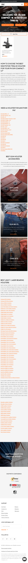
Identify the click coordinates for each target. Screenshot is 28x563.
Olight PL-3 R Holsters (6, 329)
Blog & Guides (4, 513)
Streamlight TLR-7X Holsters (7, 357)
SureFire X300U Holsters (6, 366)
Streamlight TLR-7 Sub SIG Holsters (9, 353)
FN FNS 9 (3, 141)
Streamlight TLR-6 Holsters (7, 336)
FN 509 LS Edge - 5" (5, 121)
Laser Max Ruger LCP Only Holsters (9, 306)
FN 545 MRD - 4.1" (5, 128)
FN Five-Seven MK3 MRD (7, 134)
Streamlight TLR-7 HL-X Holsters (8, 359)
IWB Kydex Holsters (5, 415)
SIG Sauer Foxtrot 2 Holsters (7, 334)
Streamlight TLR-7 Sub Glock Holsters (9, 349)
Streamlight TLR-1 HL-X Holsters (8, 344)
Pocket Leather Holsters (6, 428)
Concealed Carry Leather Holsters (8, 417)
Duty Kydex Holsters (5, 432)
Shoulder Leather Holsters (7, 402)
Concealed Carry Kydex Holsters (8, 419)
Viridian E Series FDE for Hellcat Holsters (10, 377)
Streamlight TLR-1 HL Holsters (8, 342)
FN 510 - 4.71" (4, 126)
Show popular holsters (6, 548)
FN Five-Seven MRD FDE (6, 149)
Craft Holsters (6, 11)
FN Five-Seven (4, 131)
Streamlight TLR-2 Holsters (7, 345)
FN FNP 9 (3, 137)
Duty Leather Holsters (6, 430)
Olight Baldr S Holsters (6, 317)
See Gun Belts (13, 234)
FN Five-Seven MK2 (5, 133)
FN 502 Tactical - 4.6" (6, 115)
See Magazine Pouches (13, 199)
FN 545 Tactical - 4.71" (6, 129)
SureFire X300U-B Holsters (7, 370)
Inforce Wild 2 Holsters (6, 304)
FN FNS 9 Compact (5, 142)
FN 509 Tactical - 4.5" (6, 125)
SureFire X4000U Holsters (7, 372)
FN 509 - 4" (3, 117)
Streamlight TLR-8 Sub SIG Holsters (9, 338)
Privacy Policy (4, 515)
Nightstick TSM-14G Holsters (8, 310)
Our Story (3, 506)
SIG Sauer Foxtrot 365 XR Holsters (9, 331)
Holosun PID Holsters (6, 299)
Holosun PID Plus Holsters (7, 301)
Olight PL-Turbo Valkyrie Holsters (8, 327)
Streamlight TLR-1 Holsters (7, 360)
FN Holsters (18, 11)
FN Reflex (3, 150)
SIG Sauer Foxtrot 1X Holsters (7, 332)
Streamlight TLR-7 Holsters (7, 362)
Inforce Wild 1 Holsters (6, 303)
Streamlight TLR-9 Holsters (7, 364)
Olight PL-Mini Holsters (6, 323)
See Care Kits (13, 268)
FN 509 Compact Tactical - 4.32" (8, 118)
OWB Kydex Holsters (6, 407)
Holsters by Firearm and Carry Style (9, 551)
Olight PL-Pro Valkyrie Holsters (8, 325)
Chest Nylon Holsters (6, 411)
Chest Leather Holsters (6, 409)
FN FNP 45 (3, 136)
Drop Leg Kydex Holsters (6, 420)
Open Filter (14, 34)
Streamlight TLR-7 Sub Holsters (8, 347)
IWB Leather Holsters (6, 413)
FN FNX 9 (3, 147)
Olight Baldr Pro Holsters (6, 314)
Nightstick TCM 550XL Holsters (8, 308)
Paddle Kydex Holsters (6, 424)
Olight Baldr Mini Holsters (7, 312)
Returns (16, 506)
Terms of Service (5, 517)
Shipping (17, 509)
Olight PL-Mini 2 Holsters (6, 321)
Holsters (12, 11)
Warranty (17, 511)
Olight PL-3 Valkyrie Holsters (7, 319)
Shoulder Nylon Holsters (6, 404)
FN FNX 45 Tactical (5, 145)
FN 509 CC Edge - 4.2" (6, 120)
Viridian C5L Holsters (6, 375)
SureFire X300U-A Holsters (7, 368)
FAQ (2, 511)
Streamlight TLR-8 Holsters (7, 340)
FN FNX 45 (3, 144)
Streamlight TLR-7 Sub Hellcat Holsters (10, 351)
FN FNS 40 (3, 139)
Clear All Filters (14, 27)
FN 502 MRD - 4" (5, 113)
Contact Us (4, 509)
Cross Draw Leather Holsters (7, 426)
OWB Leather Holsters (6, 405)
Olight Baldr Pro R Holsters (7, 316)
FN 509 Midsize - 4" (5, 123)
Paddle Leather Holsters (6, 422)
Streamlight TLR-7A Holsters (7, 355)
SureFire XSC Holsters (6, 373)
